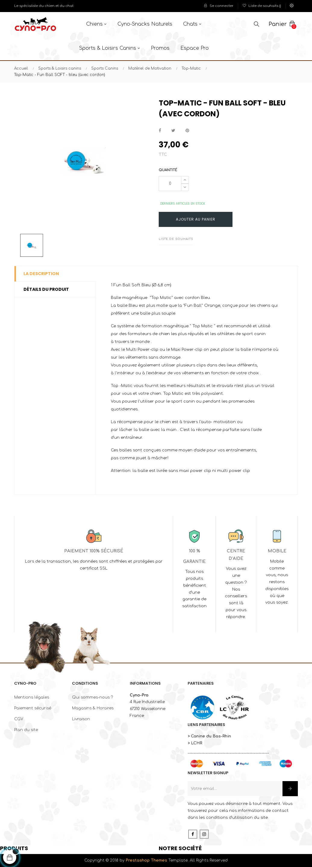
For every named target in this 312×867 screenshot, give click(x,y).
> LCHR (195, 743)
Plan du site (26, 730)
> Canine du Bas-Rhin (209, 736)
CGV (18, 719)
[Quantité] (170, 183)
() (262, 6)
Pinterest (187, 130)
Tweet (173, 130)
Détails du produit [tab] (46, 289)
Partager (160, 130)
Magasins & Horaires (93, 708)
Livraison (81, 719)
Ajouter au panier (195, 219)
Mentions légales (31, 697)
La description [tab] (41, 274)
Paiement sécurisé (32, 708)
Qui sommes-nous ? (92, 697)
